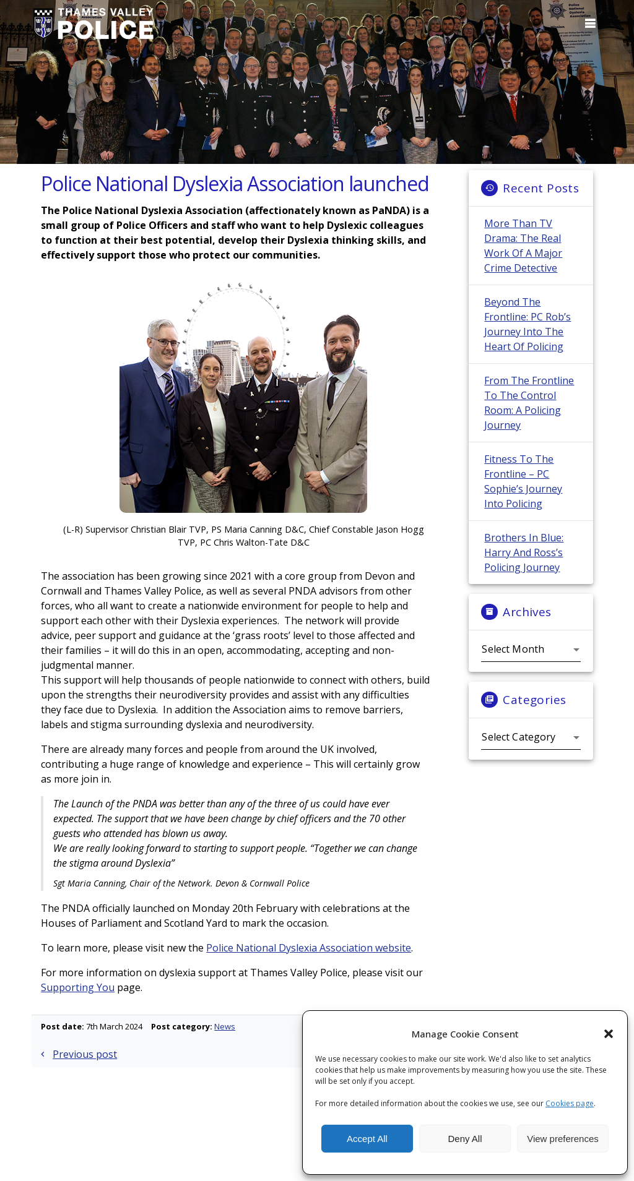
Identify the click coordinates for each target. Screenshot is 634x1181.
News (224, 1035)
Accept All (367, 1138)
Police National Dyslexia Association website (308, 957)
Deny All (465, 1138)
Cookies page (569, 1103)
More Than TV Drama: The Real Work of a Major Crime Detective (523, 255)
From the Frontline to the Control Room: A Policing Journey (529, 412)
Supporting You (78, 996)
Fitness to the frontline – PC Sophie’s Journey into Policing (523, 491)
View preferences (563, 1138)
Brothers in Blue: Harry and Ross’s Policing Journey (523, 561)
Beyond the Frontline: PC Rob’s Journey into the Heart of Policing (527, 333)
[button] (608, 1034)
